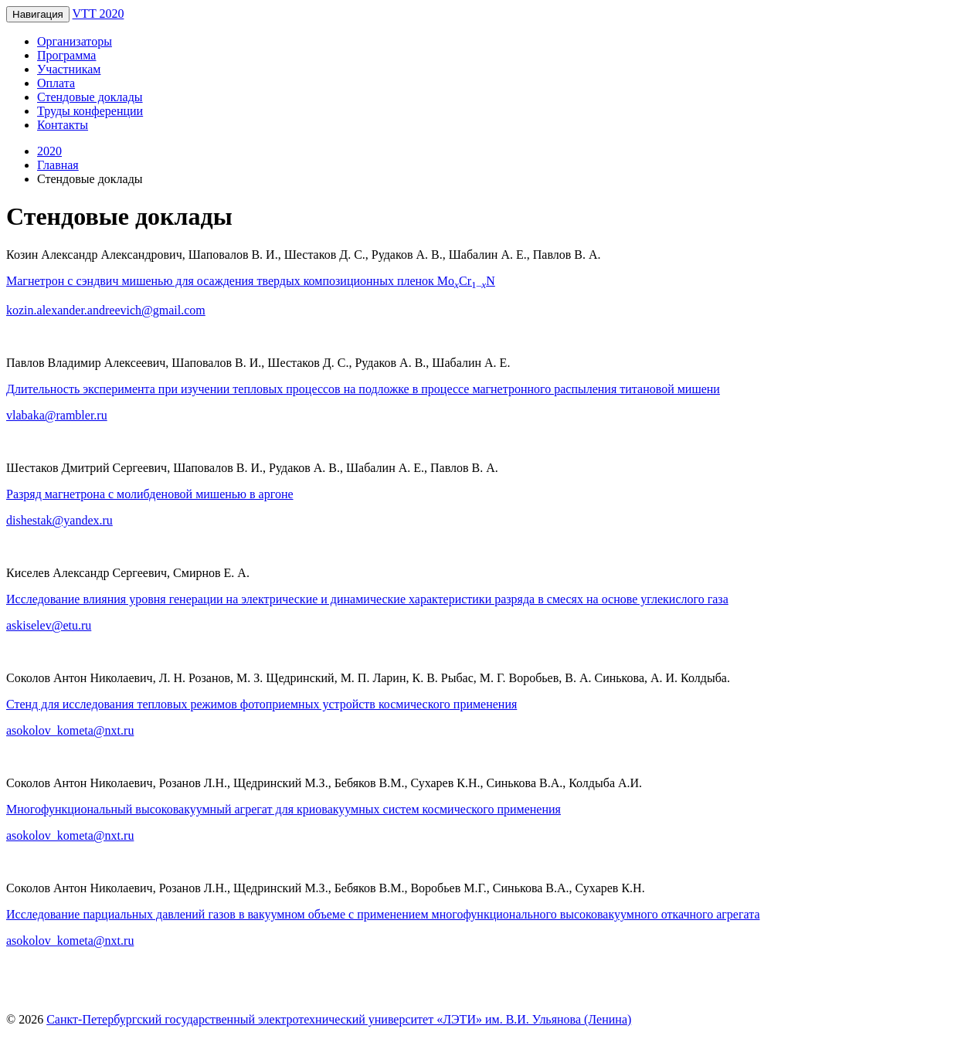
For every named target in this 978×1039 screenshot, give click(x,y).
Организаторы (74, 41)
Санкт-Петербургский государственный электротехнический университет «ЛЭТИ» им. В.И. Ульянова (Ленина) (338, 1019)
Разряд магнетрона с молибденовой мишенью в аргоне (150, 494)
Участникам (68, 69)
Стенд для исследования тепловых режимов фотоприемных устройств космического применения (261, 704)
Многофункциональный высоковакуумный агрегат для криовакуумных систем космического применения (283, 809)
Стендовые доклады (90, 97)
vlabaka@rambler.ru (56, 415)
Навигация (37, 14)
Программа (66, 55)
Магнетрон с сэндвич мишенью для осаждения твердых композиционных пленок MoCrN (250, 280)
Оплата (56, 83)
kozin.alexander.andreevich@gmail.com (105, 310)
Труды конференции (90, 110)
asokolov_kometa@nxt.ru (70, 730)
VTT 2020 (98, 13)
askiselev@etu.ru (48, 625)
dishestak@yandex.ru (59, 520)
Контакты (62, 124)
